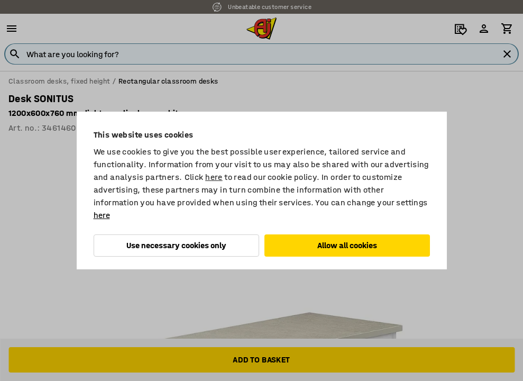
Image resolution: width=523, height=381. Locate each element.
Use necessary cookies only (176, 245)
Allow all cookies (347, 245)
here (214, 177)
